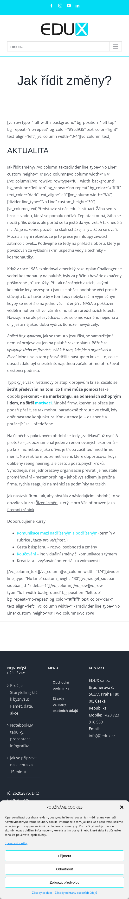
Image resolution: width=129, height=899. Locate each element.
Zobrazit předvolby (64, 882)
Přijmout (64, 856)
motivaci (43, 403)
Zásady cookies (42, 893)
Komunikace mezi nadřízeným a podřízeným (57, 533)
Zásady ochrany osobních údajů (76, 893)
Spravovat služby (16, 843)
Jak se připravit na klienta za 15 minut (23, 764)
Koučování (26, 554)
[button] (121, 807)
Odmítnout (64, 869)
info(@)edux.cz (102, 735)
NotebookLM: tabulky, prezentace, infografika (22, 735)
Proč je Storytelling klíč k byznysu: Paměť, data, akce (24, 699)
